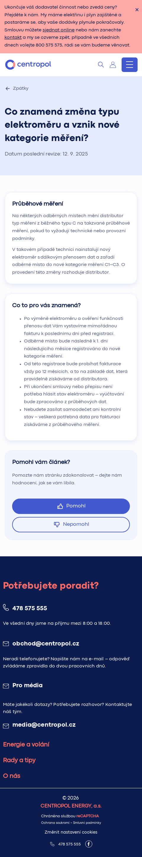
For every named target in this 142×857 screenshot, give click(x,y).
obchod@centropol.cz (45, 644)
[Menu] (130, 64)
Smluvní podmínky (87, 823)
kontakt (13, 38)
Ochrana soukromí (55, 823)
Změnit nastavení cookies (71, 832)
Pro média (27, 685)
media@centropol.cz (44, 725)
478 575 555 (29, 608)
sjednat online (59, 30)
